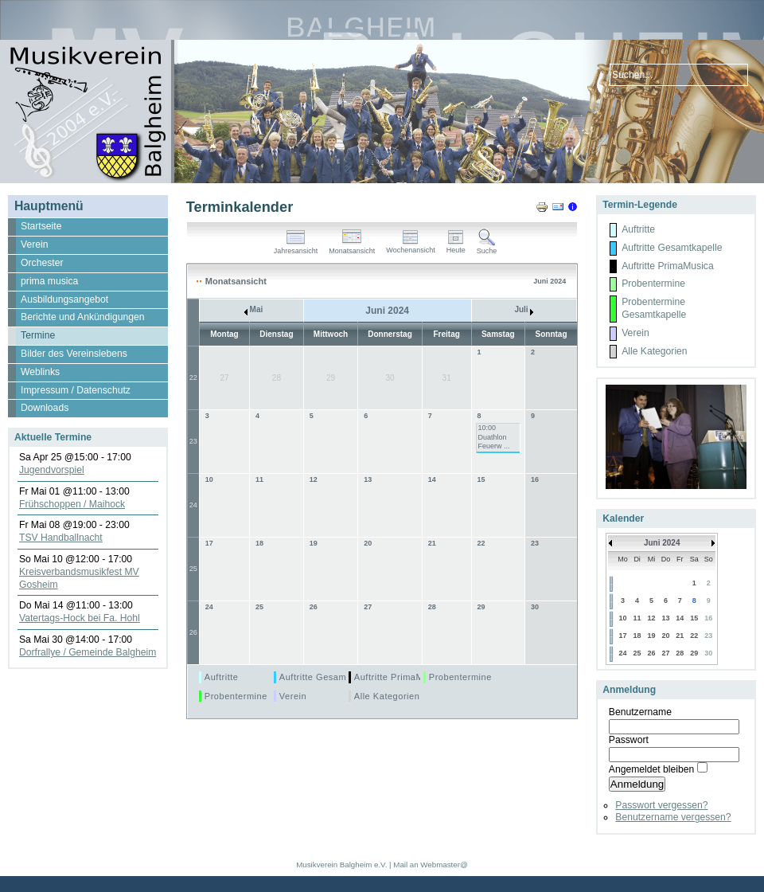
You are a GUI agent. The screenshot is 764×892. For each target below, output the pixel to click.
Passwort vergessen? (661, 805)
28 (432, 607)
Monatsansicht (352, 248)
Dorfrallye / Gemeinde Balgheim (87, 652)
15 (481, 479)
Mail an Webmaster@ (430, 864)
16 (535, 479)
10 (209, 479)
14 (432, 479)
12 (314, 479)
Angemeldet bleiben (651, 769)
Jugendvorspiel (51, 469)
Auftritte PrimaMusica (400, 677)
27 (368, 607)
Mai (253, 309)
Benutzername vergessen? (673, 817)
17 (209, 543)
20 (368, 543)
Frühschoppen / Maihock (72, 504)
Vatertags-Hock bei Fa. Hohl (79, 618)
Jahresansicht (296, 248)
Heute (456, 247)
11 (259, 479)
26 (193, 632)
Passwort (629, 739)
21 (432, 543)
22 (193, 377)
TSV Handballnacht (61, 537)
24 (193, 505)
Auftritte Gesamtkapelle (329, 677)
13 (368, 479)
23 (193, 441)
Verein (292, 696)
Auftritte (222, 677)
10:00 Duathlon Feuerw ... (494, 437)
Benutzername (640, 712)
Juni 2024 (662, 542)
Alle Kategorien (387, 696)
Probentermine (460, 677)
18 (259, 543)
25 (193, 569)
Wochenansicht (410, 247)
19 (314, 543)
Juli (523, 309)
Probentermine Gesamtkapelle (269, 696)
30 (535, 607)
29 (481, 607)
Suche (487, 248)
